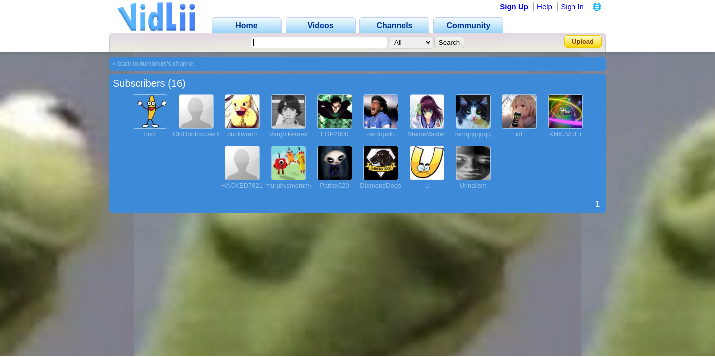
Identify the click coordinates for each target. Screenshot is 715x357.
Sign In (572, 6)
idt (519, 134)
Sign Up (514, 6)
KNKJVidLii (565, 134)
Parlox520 (334, 185)
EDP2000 (335, 134)
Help (544, 6)
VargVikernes (288, 134)
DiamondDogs (380, 185)
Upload (583, 41)
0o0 (149, 134)
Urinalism (472, 185)
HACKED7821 (242, 185)
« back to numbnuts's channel (154, 63)
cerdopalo (380, 134)
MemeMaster (427, 134)
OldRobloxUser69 (198, 134)
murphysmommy (289, 185)
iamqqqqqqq (473, 134)
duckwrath (242, 134)
